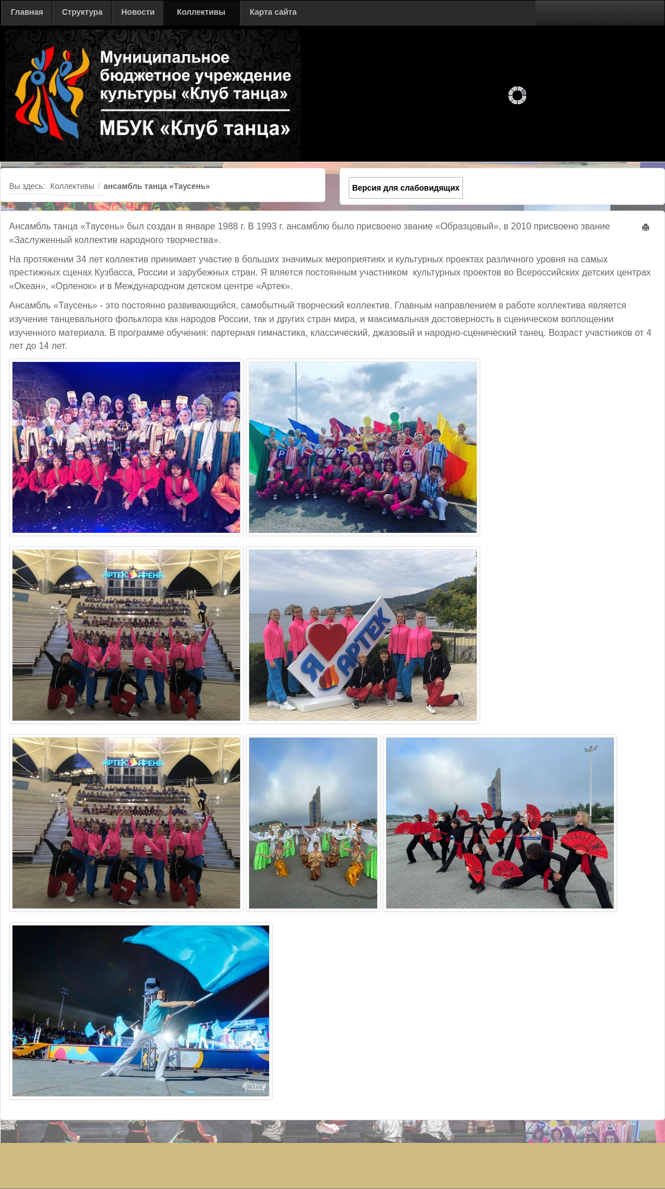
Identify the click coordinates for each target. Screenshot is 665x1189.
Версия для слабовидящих (406, 187)
